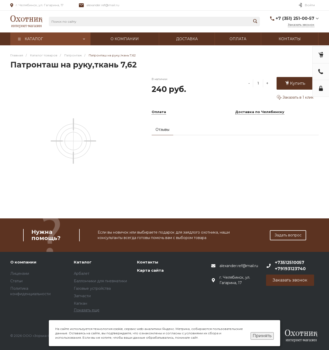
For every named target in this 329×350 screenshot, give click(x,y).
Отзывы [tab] (162, 129)
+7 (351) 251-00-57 (295, 18)
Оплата (159, 112)
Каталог (83, 262)
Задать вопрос (288, 235)
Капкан (80, 303)
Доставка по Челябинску (259, 112)
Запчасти (82, 296)
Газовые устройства (92, 288)
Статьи (16, 281)
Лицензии (19, 273)
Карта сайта (150, 270)
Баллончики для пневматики (100, 281)
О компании (23, 262)
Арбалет (81, 273)
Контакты (147, 262)
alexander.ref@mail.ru (102, 5)
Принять (262, 335)
